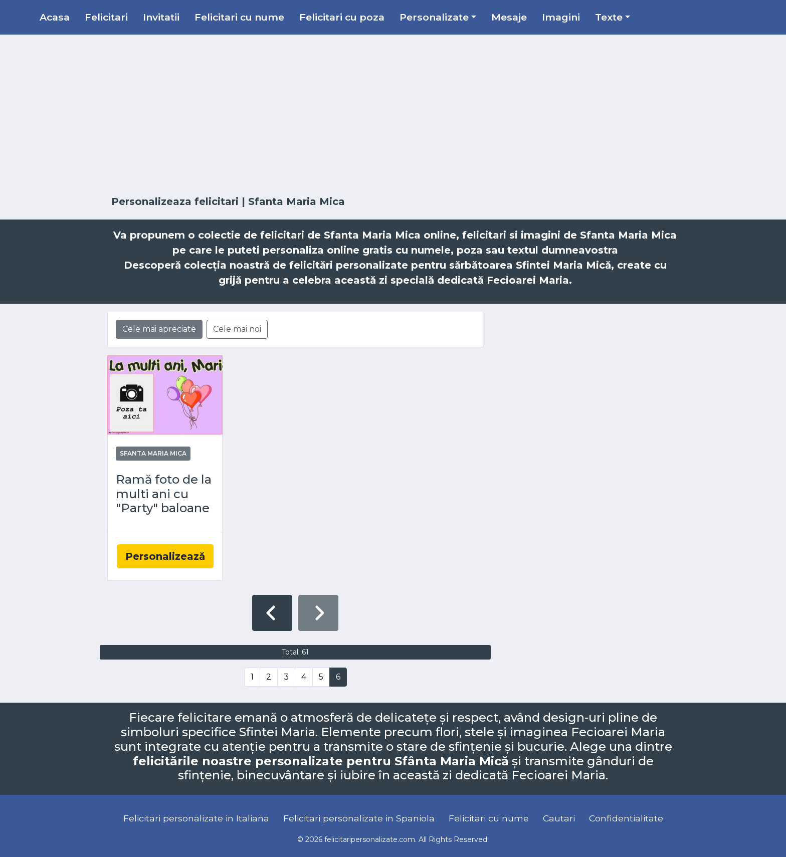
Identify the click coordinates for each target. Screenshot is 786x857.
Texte (609, 17)
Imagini (561, 17)
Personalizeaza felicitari (175, 201)
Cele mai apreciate (159, 329)
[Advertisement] (393, 115)
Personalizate (434, 17)
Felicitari (106, 17)
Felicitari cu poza (341, 17)
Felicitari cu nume (239, 17)
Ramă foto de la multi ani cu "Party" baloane (164, 494)
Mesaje (509, 17)
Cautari (559, 818)
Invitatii (161, 17)
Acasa (55, 17)
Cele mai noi (237, 329)
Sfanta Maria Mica (153, 453)
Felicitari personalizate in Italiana (196, 818)
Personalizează (165, 556)
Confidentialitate (626, 818)
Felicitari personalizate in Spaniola (359, 818)
